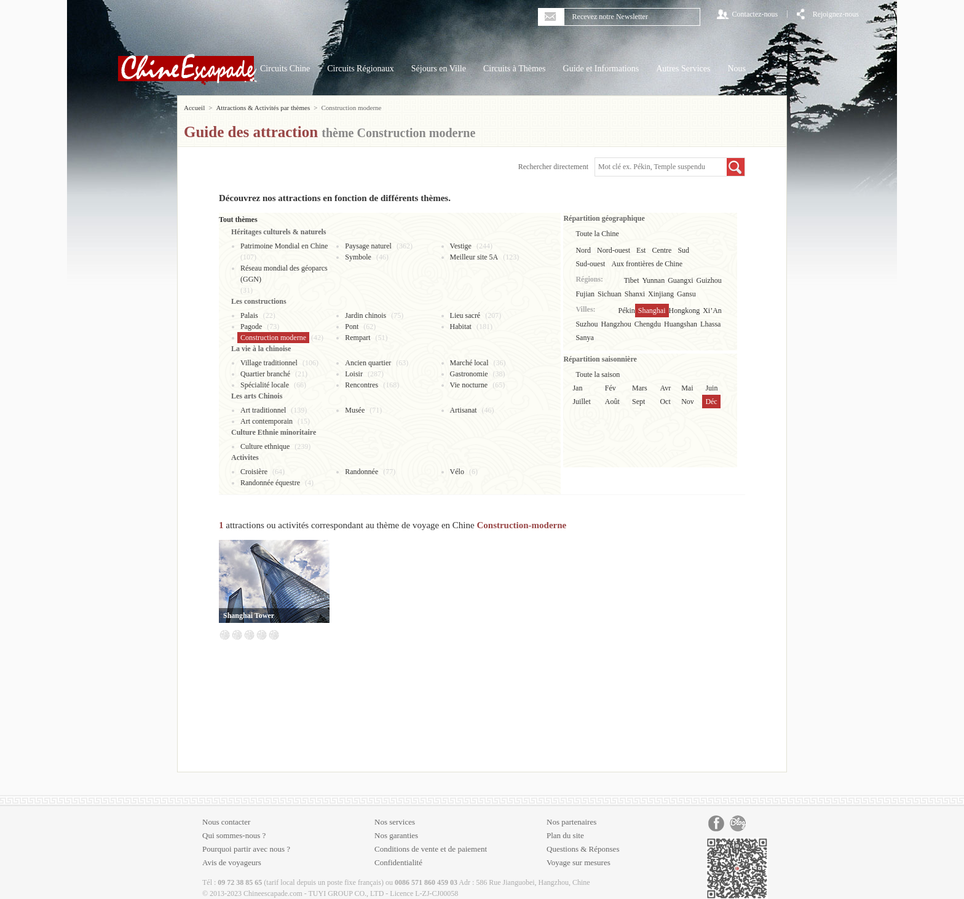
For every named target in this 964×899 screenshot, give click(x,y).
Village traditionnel (269, 362)
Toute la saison (597, 374)
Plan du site (565, 835)
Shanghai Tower (248, 615)
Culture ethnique (265, 446)
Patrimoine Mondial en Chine (284, 246)
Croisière (253, 471)
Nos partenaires (571, 821)
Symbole (358, 257)
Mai (687, 388)
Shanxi (635, 294)
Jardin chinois (365, 315)
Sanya (584, 337)
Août (612, 401)
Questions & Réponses (583, 848)
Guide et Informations (601, 68)
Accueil (194, 107)
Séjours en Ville (438, 68)
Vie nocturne (469, 385)
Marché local (469, 362)
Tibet (631, 280)
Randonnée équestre (270, 482)
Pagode (251, 326)
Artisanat (463, 410)
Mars (639, 388)
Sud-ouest (590, 263)
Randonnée (361, 471)
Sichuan (610, 294)
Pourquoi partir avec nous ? (246, 848)
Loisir (354, 374)
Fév (610, 388)
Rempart (357, 337)
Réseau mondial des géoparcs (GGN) (284, 273)
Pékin (626, 310)
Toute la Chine (596, 233)
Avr (665, 388)
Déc (711, 401)
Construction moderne (273, 337)
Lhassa (710, 324)
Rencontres (361, 385)
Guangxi (680, 280)
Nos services (394, 821)
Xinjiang (661, 294)
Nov (687, 401)
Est (641, 250)
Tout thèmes (238, 219)
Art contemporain (266, 421)
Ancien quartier (368, 362)
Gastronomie (469, 374)
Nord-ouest (613, 250)
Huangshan (680, 324)
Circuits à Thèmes (514, 68)
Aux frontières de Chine (646, 263)
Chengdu (647, 324)
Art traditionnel (263, 410)
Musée (355, 410)
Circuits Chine (285, 68)
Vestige (461, 246)
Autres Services (683, 68)
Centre (661, 250)
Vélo (457, 471)
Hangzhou (616, 324)
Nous (736, 68)
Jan (577, 388)
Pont (351, 326)
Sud (683, 250)
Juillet (581, 401)
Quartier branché (265, 374)
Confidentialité (398, 862)
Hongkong (684, 310)
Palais (249, 315)
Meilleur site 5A (474, 257)
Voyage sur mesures (578, 862)
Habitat (461, 326)
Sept (638, 401)
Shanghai (652, 310)
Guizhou (709, 280)
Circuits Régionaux (360, 68)
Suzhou (586, 324)
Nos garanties (396, 835)
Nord (583, 250)
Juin (711, 388)
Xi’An (712, 310)
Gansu (686, 294)
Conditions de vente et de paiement (430, 848)
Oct (665, 401)
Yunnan (653, 280)
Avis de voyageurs (231, 862)
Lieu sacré (465, 315)
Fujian (585, 294)
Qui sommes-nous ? (234, 835)
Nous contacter (226, 821)
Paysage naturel (368, 246)
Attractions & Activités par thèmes (263, 107)
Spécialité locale (264, 385)
